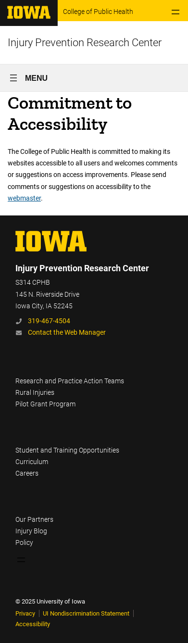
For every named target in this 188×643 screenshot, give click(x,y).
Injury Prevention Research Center (85, 42)
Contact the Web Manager (67, 332)
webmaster (24, 198)
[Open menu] (175, 12)
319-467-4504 (49, 321)
